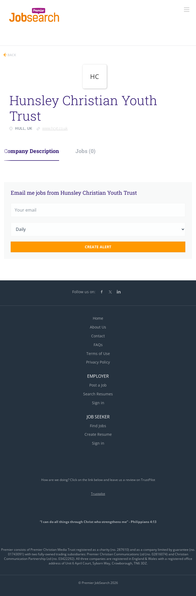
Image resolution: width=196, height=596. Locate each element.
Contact (98, 335)
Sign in (98, 402)
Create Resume (98, 434)
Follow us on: (83, 291)
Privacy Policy (98, 362)
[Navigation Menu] (186, 9)
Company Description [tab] (31, 150)
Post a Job (98, 385)
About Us (98, 327)
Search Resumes (98, 393)
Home (98, 318)
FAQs (98, 344)
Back (11, 55)
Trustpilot (98, 493)
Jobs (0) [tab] (85, 150)
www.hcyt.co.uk (55, 128)
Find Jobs (98, 425)
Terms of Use (98, 353)
